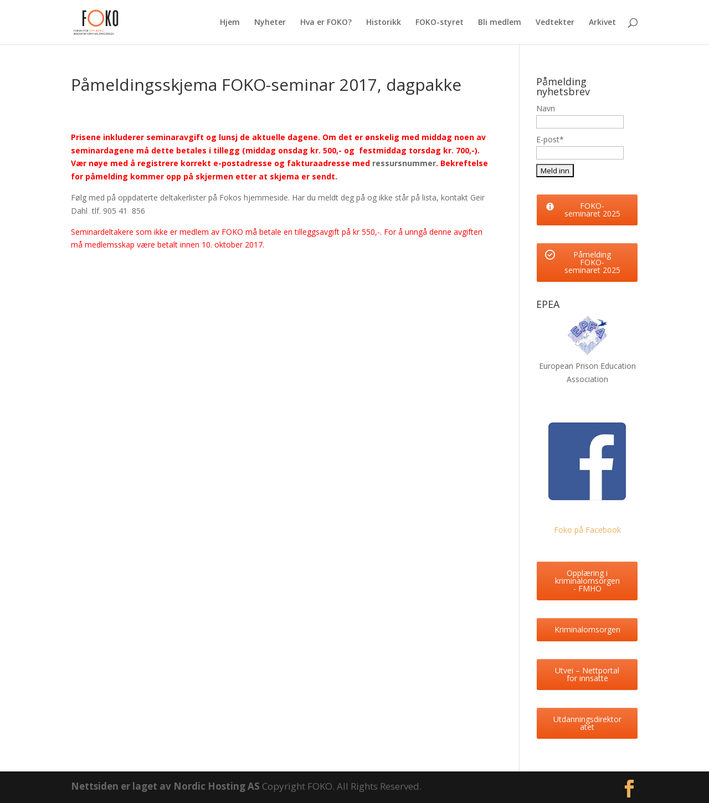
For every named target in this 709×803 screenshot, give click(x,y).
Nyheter (270, 22)
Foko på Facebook (587, 529)
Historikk (383, 22)
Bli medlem (499, 22)
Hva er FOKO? (326, 22)
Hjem (230, 22)
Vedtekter (555, 22)
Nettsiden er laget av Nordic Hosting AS (166, 786)
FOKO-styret (439, 22)
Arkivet (602, 22)
